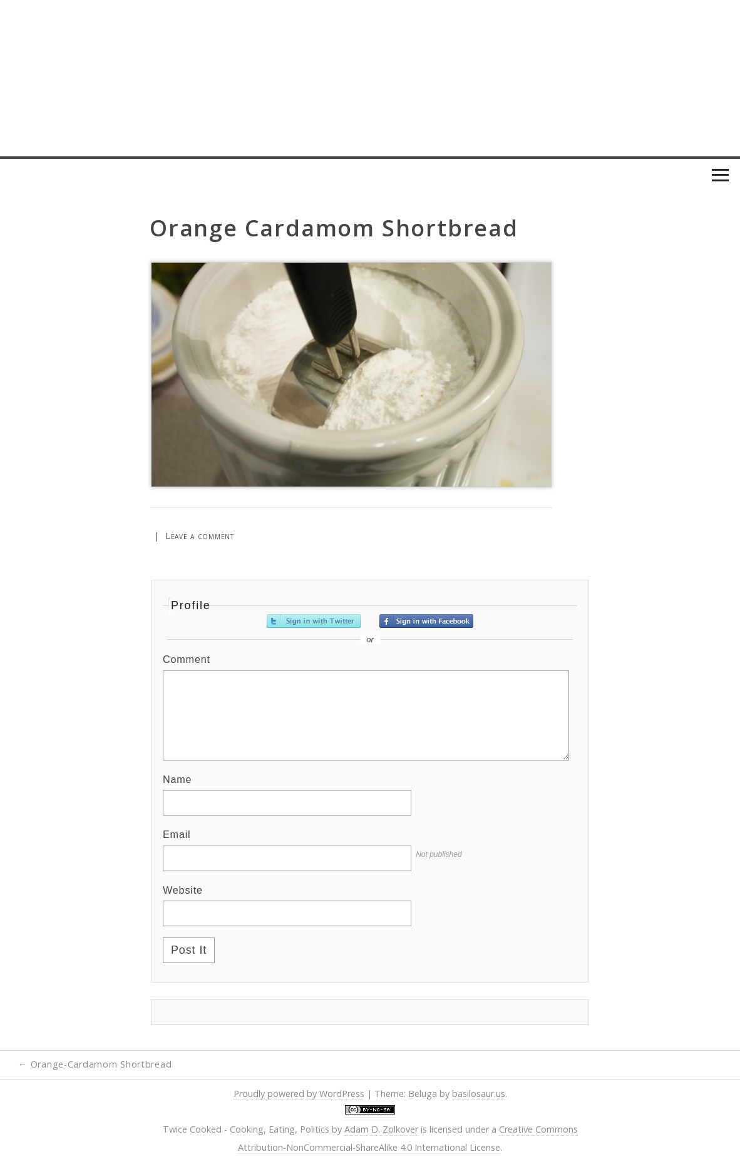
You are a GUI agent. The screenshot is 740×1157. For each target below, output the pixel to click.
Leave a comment (199, 536)
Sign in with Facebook (426, 621)
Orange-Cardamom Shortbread (95, 1064)
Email (177, 834)
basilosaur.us (478, 1093)
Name (177, 779)
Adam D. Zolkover (381, 1129)
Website (183, 890)
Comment (186, 659)
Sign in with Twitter (314, 621)
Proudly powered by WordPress (299, 1093)
